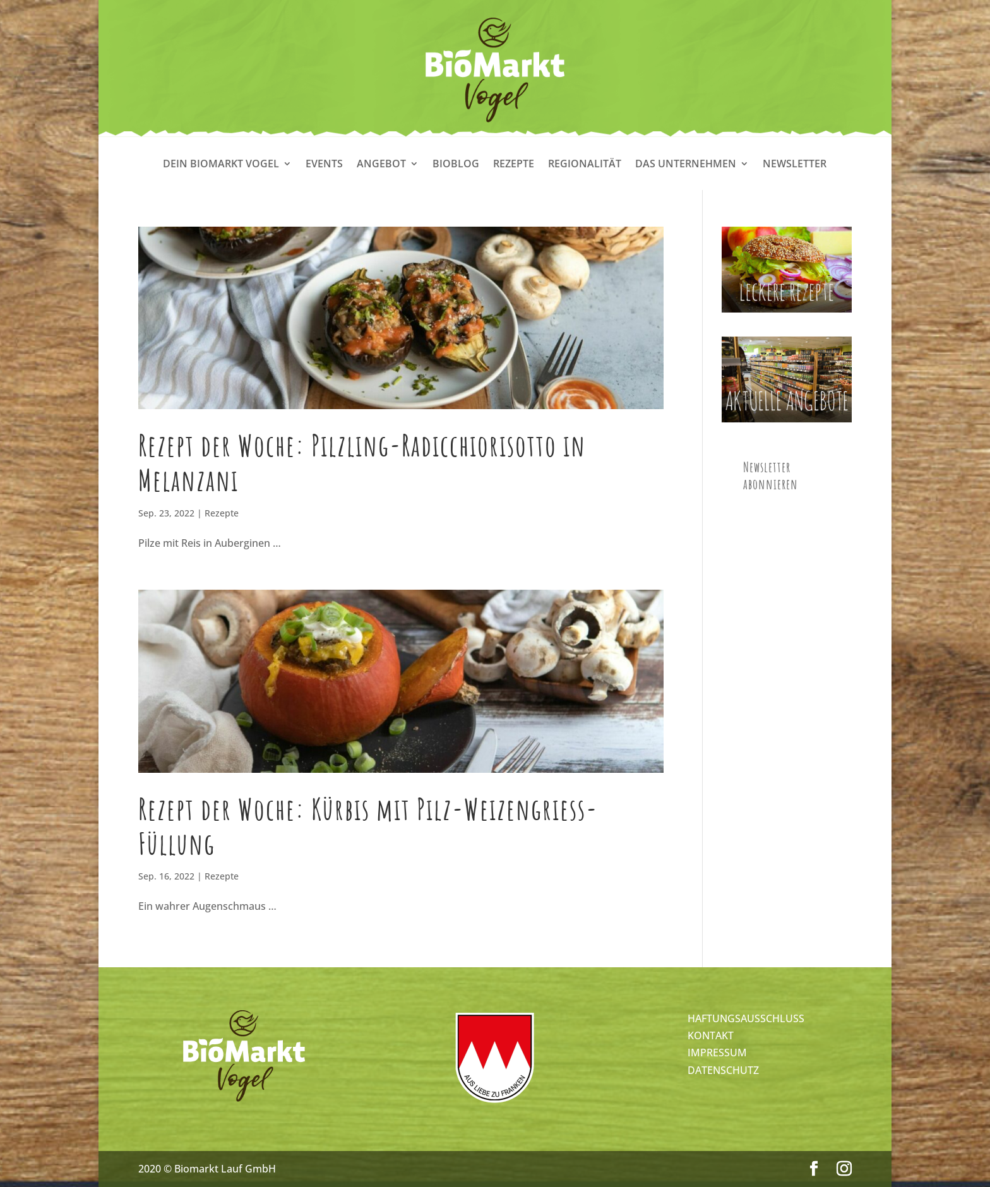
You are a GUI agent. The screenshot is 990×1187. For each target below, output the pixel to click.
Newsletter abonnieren (770, 475)
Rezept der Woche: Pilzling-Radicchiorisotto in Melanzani (362, 462)
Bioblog (455, 164)
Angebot (381, 164)
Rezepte (513, 164)
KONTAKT (711, 1035)
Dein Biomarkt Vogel (221, 164)
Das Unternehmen (685, 164)
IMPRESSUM (717, 1052)
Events (324, 164)
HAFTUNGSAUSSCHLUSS (746, 1018)
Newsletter (794, 164)
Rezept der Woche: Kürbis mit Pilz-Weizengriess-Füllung (368, 826)
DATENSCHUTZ (723, 1070)
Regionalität (584, 164)
